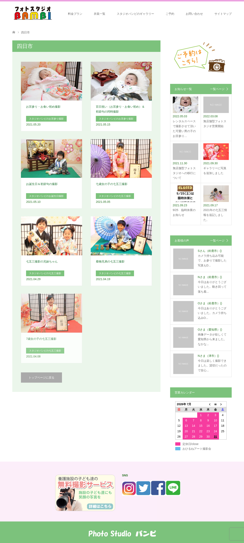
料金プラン (75, 13)
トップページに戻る (41, 377)
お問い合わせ (194, 13)
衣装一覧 (99, 13)
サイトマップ (223, 13)
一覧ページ (217, 89)
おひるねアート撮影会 (196, 448)
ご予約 (170, 13)
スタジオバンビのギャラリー (135, 13)
